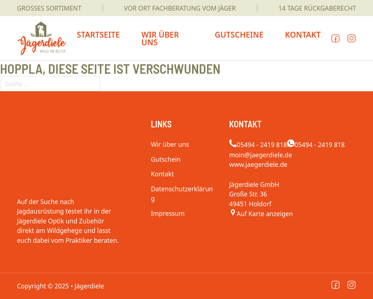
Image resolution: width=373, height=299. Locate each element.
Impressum (168, 213)
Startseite (98, 34)
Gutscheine (239, 34)
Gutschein (166, 159)
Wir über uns (160, 38)
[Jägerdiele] (261, 213)
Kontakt (303, 34)
